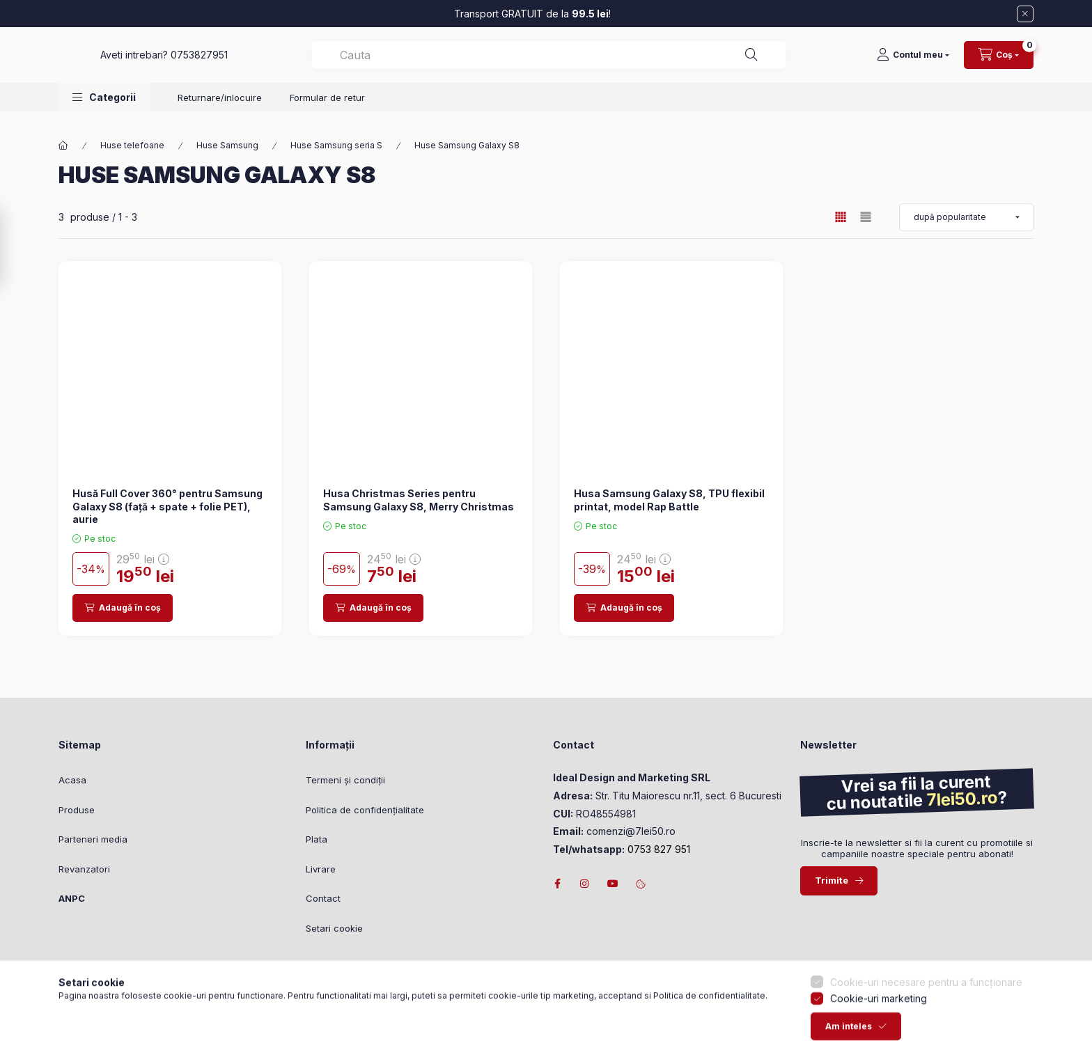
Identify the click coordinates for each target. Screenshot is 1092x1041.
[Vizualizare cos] (999, 62)
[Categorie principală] (63, 145)
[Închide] (1025, 14)
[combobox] (658, 62)
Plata (316, 839)
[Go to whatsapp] (33, 1000)
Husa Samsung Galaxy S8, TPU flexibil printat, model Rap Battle (669, 499)
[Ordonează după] (966, 217)
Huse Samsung (227, 145)
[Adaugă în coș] (122, 608)
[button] (104, 111)
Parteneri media (92, 839)
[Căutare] (821, 62)
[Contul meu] (913, 62)
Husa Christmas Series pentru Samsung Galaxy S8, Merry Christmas (418, 499)
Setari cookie (334, 928)
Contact (323, 898)
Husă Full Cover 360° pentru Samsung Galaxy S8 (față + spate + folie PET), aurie (167, 505)
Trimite (831, 880)
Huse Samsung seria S (336, 145)
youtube (613, 884)
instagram (585, 884)
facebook (557, 884)
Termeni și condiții (345, 779)
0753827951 (419, 62)
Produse (76, 809)
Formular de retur (327, 111)
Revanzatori (84, 869)
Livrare (321, 869)
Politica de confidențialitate (365, 809)
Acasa (72, 779)
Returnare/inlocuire (220, 111)
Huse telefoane (132, 145)
